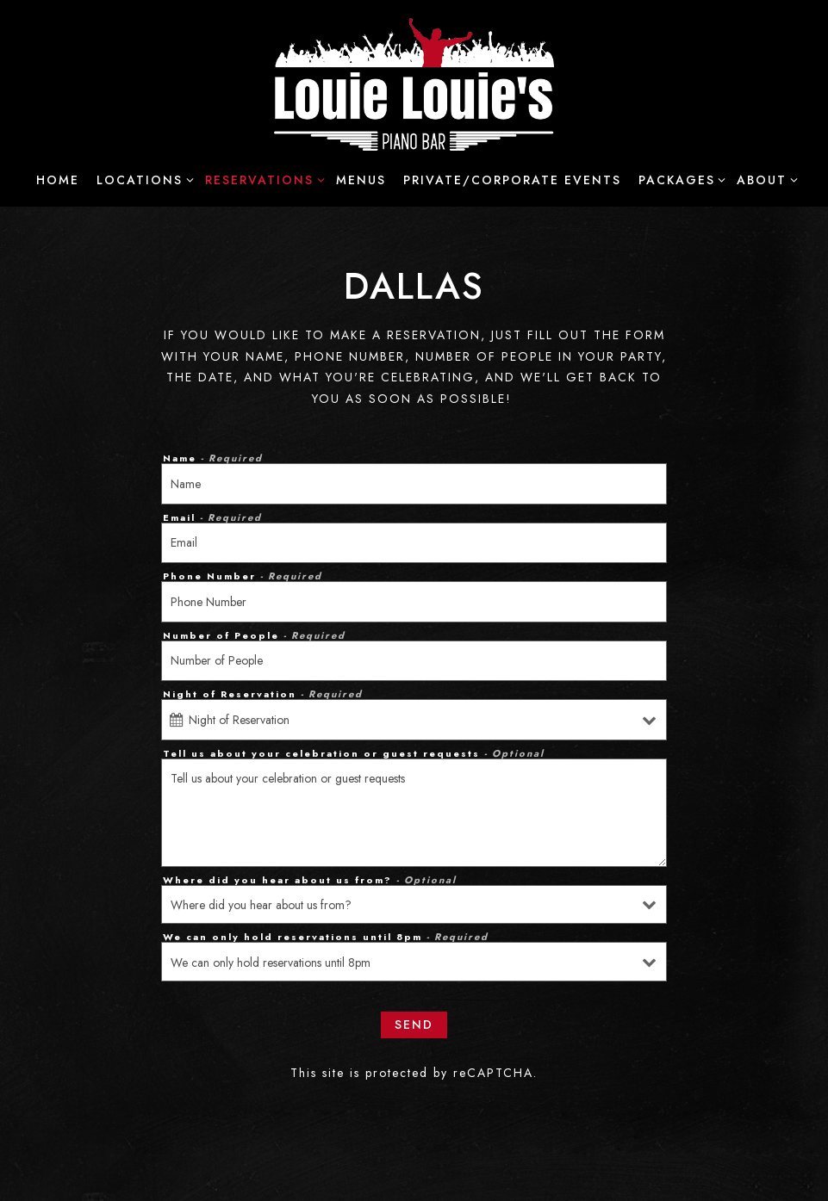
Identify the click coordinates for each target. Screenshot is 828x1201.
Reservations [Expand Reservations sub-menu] (262, 179)
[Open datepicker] (177, 720)
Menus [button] (361, 180)
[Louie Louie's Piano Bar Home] (414, 83)
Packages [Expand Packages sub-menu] (679, 179)
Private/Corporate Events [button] (512, 180)
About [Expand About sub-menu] (764, 179)
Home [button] (57, 180)
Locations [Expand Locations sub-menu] (142, 179)
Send (414, 1024)
